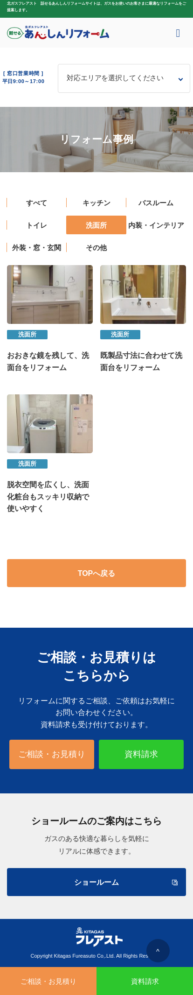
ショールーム (125, 882)
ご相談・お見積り (51, 754)
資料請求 (141, 754)
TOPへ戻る (97, 573)
